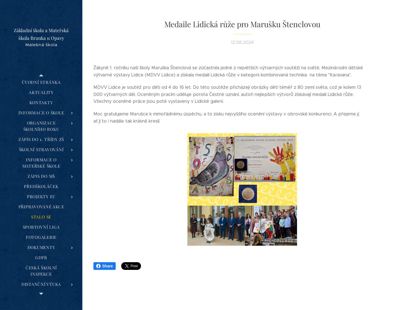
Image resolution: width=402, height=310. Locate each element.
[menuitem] (41, 82)
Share (104, 266)
